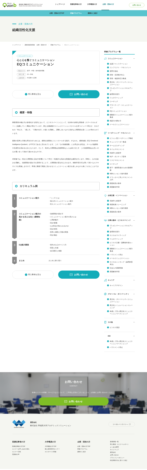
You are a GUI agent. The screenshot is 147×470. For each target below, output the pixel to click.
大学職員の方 (90, 5)
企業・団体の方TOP (56, 13)
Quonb (9, 5)
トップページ (60, 5)
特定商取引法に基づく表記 (118, 453)
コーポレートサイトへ (119, 417)
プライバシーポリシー (117, 450)
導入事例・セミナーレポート (119, 437)
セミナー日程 (16, 444)
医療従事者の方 (75, 5)
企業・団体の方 (105, 5)
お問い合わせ (135, 5)
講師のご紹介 (93, 13)
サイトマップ (114, 442)
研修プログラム (76, 13)
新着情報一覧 (114, 434)
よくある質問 (114, 440)
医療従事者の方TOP (18, 439)
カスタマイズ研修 (50, 444)
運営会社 (113, 445)
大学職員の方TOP (50, 439)
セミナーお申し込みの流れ (20, 442)
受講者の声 (15, 447)
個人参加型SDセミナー (52, 442)
